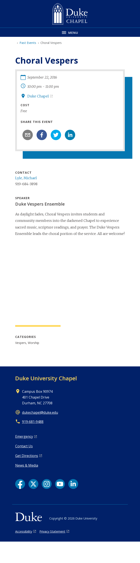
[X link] (33, 484)
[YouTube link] (60, 484)
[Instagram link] (47, 484)
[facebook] (41, 135)
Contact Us (24, 446)
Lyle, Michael (26, 178)
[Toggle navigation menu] (70, 32)
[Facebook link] (20, 484)
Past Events (27, 43)
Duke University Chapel (46, 378)
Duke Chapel (38, 96)
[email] (27, 135)
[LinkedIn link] (73, 484)
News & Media (26, 465)
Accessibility (23, 531)
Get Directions (26, 455)
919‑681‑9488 (33, 421)
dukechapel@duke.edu (40, 412)
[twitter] (56, 135)
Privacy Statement (52, 531)
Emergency (24, 436)
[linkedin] (70, 135)
